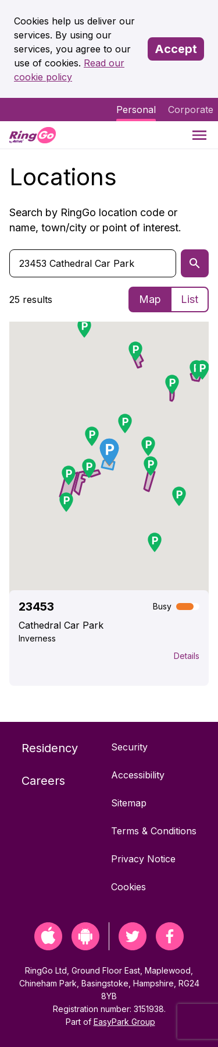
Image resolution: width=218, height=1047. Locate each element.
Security (129, 747)
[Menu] (199, 135)
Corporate (190, 109)
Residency (50, 748)
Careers (43, 781)
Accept (176, 49)
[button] (89, 468)
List (189, 299)
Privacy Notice (143, 859)
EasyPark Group (124, 1022)
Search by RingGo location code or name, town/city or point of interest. (95, 220)
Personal (136, 109)
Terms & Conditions (153, 831)
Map (150, 299)
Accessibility (138, 775)
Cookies (128, 887)
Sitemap (128, 803)
